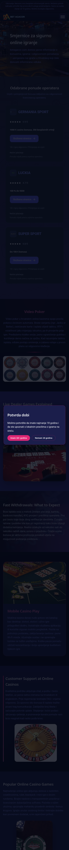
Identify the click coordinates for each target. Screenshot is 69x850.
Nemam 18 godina (43, 438)
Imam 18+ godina (18, 438)
